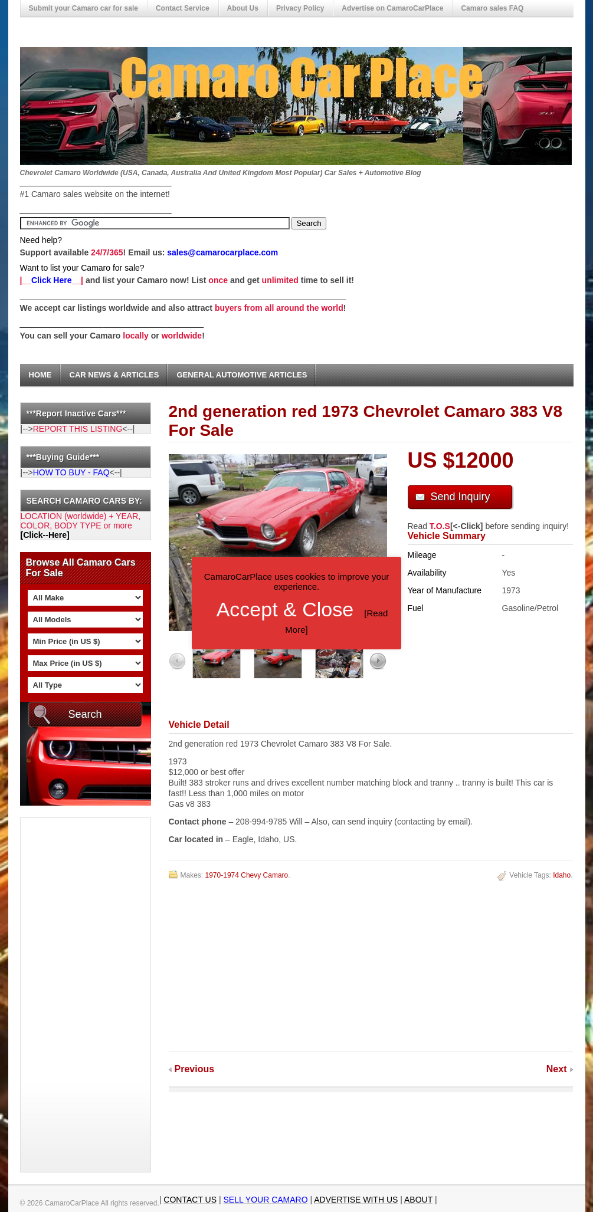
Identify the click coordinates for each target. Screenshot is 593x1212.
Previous (195, 1069)
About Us (242, 8)
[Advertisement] (68, 995)
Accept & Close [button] (285, 609)
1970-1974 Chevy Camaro (247, 875)
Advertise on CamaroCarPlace (392, 8)
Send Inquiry (460, 496)
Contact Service (182, 8)
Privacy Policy (300, 8)
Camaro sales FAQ (492, 8)
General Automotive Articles (241, 374)
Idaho (562, 875)
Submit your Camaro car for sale (83, 8)
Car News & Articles (114, 374)
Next (556, 1069)
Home (40, 374)
